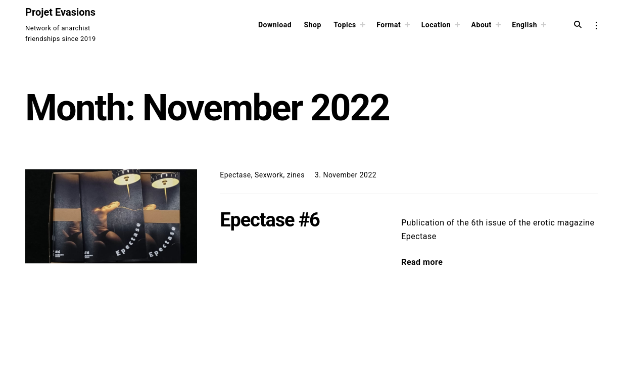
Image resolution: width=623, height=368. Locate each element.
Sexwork (269, 175)
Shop (312, 25)
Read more (422, 262)
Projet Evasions (60, 12)
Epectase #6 (270, 220)
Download (275, 25)
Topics (344, 25)
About (481, 25)
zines (296, 175)
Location (436, 25)
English (524, 25)
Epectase (235, 175)
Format (388, 25)
